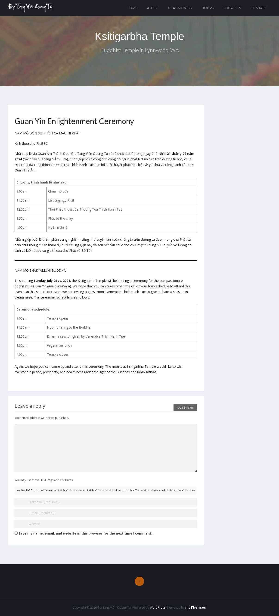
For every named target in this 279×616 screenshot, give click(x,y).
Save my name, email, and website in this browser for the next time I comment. (85, 533)
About (153, 8)
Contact (259, 8)
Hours (207, 8)
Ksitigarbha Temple (139, 36)
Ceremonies (180, 8)
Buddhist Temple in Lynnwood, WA (139, 50)
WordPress (158, 607)
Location (232, 8)
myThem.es (195, 607)
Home (132, 8)
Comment (185, 406)
